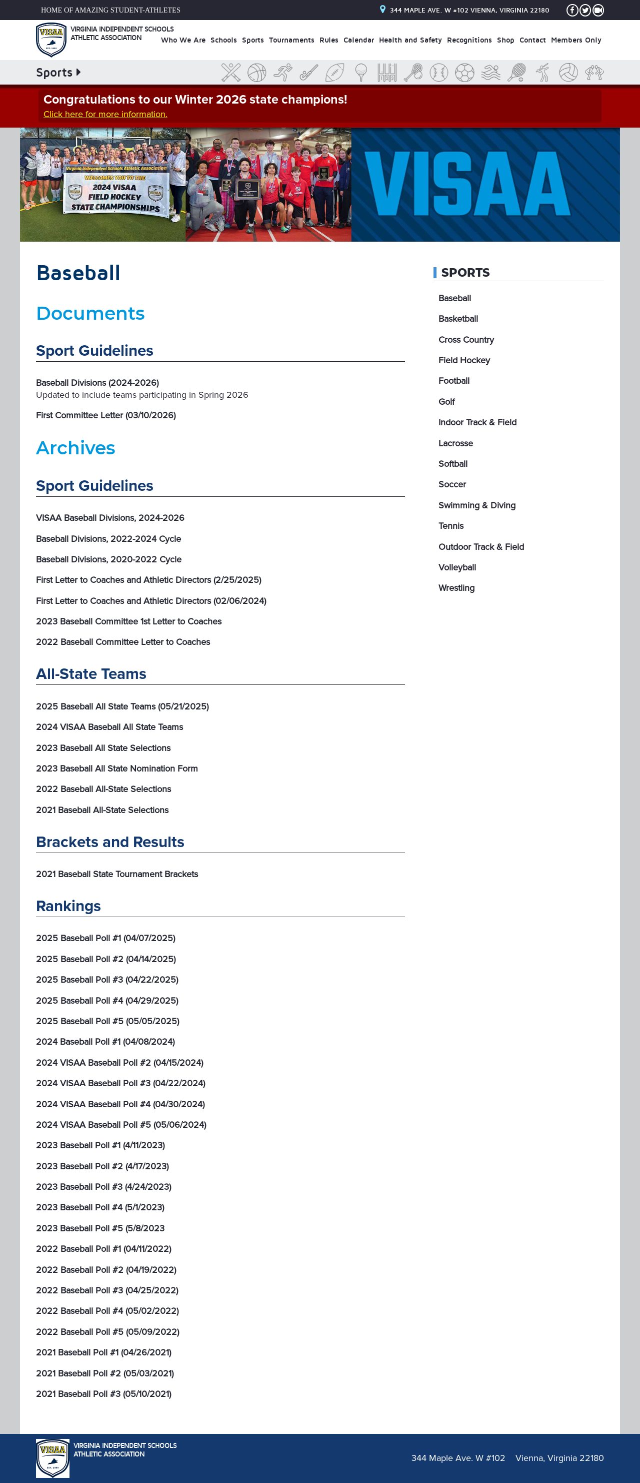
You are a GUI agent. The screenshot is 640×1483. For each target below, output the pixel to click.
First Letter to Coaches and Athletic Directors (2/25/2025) (148, 579)
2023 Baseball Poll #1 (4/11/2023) (100, 1145)
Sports (466, 273)
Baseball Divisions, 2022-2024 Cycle (108, 538)
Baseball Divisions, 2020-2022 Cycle (109, 559)
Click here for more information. (106, 114)
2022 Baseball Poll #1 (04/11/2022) (103, 1248)
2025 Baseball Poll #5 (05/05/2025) (107, 1021)
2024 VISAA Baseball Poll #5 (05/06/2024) (121, 1124)
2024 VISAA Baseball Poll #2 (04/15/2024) (119, 1062)
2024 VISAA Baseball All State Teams (109, 726)
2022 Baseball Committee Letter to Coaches (123, 641)
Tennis (451, 525)
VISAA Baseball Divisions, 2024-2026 (110, 517)
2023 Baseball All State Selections (103, 748)
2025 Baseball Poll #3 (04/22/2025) (107, 979)
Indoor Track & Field (477, 422)
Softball (453, 463)
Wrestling (456, 587)
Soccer (452, 484)
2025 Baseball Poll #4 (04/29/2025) (107, 1000)
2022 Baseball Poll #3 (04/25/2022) (107, 1290)
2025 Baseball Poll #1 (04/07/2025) (105, 938)
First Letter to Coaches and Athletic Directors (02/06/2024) (151, 600)
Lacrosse (455, 443)
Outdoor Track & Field (481, 546)
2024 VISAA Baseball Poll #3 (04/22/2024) (120, 1083)
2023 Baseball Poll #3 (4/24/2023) (103, 1186)
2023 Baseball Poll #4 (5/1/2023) (100, 1207)
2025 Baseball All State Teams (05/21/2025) (122, 706)
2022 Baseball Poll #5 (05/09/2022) (107, 1331)
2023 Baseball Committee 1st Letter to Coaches (129, 621)
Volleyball (457, 567)
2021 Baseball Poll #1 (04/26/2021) (103, 1352)
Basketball (458, 318)
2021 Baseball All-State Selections (102, 810)
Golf (446, 401)
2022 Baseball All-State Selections (103, 789)
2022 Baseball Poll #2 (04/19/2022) (106, 1269)
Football (454, 380)
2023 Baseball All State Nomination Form (117, 768)
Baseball (454, 298)
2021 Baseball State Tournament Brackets (117, 874)
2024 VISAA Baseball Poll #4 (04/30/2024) (120, 1104)
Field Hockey (464, 360)
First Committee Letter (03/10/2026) (106, 415)
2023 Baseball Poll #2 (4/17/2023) (102, 1166)
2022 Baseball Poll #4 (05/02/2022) (107, 1310)
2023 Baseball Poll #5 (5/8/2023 (100, 1228)
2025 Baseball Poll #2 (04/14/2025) (106, 959)
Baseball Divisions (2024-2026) (97, 382)
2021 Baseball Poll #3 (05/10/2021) (103, 1393)
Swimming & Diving (477, 505)
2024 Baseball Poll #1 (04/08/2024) (105, 1041)
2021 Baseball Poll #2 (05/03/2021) (105, 1373)
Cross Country (466, 339)
